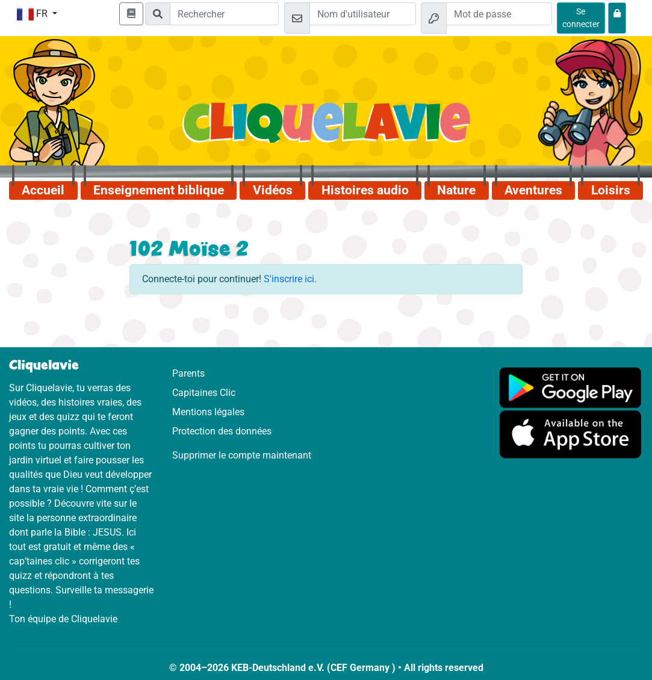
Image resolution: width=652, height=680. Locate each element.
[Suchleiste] (224, 13)
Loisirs (610, 190)
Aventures (533, 190)
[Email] (362, 13)
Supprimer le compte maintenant (241, 455)
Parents (188, 373)
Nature (456, 190)
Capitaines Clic (203, 392)
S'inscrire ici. (290, 279)
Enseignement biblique (158, 190)
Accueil (43, 190)
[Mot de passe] (499, 13)
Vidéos (273, 190)
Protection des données (222, 431)
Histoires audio (365, 190)
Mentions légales (208, 412)
